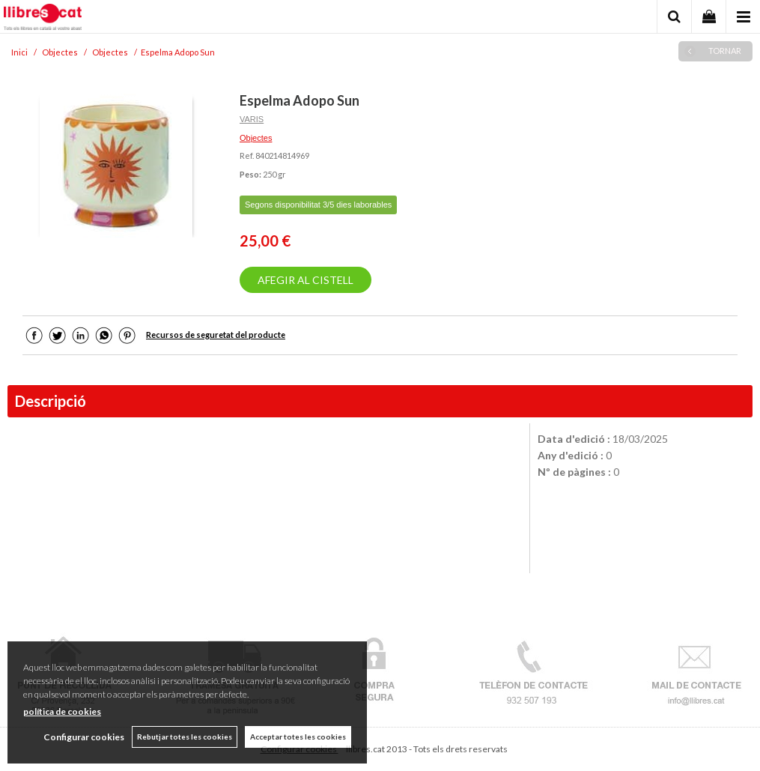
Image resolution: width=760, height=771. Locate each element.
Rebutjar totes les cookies (184, 736)
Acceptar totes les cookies (298, 736)
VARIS (252, 119)
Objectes (256, 137)
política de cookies (62, 711)
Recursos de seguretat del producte (215, 334)
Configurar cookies (83, 737)
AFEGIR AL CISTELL (305, 279)
